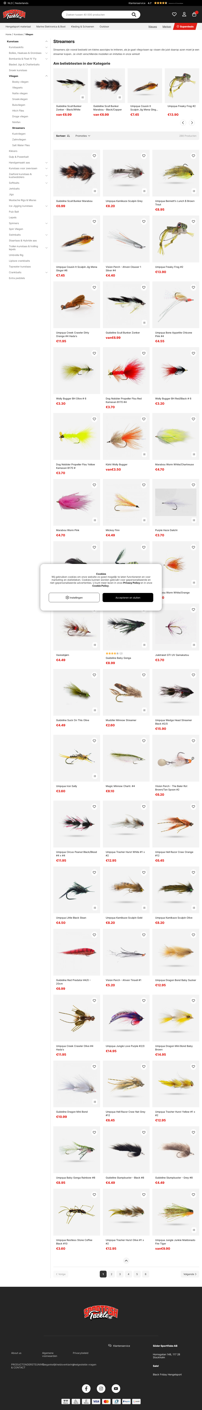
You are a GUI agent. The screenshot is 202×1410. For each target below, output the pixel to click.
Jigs (11, 194)
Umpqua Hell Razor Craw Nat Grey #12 (125, 1113)
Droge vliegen (20, 116)
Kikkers (13, 150)
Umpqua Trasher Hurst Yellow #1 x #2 (175, 1113)
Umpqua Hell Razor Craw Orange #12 (174, 853)
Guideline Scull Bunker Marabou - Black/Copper (107, 108)
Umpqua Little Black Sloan (71, 917)
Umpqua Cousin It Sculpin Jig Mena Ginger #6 (144, 108)
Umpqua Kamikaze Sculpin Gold (124, 917)
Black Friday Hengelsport (167, 1374)
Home (8, 34)
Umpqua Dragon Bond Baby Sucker (175, 980)
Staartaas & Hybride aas (23, 240)
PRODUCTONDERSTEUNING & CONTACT (27, 1366)
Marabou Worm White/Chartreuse (174, 464)
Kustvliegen (19, 133)
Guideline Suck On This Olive (72, 720)
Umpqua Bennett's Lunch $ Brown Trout (174, 202)
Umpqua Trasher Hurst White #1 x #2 (125, 853)
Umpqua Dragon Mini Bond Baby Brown (174, 1047)
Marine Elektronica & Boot (51, 26)
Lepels (12, 217)
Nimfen (16, 122)
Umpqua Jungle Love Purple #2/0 (125, 1045)
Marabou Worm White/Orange (172, 592)
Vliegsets (17, 87)
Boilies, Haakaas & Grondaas (26, 52)
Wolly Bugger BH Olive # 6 (71, 398)
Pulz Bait (14, 211)
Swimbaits (26, 234)
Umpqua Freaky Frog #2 (182, 106)
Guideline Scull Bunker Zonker (123, 332)
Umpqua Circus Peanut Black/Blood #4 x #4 (76, 853)
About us (16, 1352)
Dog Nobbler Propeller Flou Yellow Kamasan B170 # (75, 466)
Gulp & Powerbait (19, 156)
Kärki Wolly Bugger (116, 464)
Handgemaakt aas (26, 162)
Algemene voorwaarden (49, 1354)
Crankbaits (26, 272)
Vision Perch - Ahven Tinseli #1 (123, 980)
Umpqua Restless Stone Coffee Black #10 (74, 1242)
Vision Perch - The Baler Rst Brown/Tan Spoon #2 (171, 788)
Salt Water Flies (21, 145)
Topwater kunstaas (20, 266)
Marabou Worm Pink (67, 530)
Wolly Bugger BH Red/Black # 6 (173, 398)
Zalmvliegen (19, 139)
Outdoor (104, 26)
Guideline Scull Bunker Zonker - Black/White (68, 108)
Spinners (26, 223)
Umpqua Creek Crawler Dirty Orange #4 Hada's (72, 334)
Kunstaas (18, 34)
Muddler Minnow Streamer (121, 720)
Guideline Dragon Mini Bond (72, 1111)
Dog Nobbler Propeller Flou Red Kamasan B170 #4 (124, 400)
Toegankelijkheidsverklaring (58, 1364)
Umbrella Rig (16, 254)
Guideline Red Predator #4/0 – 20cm (73, 982)
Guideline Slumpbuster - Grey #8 (174, 1177)
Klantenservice (137, 3)
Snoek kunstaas (18, 70)
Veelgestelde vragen (84, 1364)
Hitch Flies (18, 110)
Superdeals (185, 26)
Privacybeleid (80, 1352)
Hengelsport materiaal (18, 26)
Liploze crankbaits (19, 260)
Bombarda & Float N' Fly (26, 58)
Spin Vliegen (16, 228)
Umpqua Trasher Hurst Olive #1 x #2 (125, 1242)
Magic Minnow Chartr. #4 (120, 786)
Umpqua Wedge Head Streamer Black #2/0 (173, 722)
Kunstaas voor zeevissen (26, 168)
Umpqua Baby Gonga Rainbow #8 (75, 1177)
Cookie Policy (100, 585)
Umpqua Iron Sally (66, 786)
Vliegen (29, 34)
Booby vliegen (20, 81)
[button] (173, 3)
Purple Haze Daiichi (166, 530)
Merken (167, 26)
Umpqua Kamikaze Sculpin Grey (124, 200)
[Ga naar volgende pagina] (190, 1274)
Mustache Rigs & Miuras (22, 200)
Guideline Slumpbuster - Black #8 (125, 1177)
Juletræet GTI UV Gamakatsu (172, 654)
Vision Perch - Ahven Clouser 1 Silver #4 (123, 268)
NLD (17, 3)
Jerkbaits (14, 188)
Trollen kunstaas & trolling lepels (26, 248)
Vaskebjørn (62, 654)
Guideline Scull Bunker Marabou (74, 200)
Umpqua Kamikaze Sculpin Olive (173, 917)
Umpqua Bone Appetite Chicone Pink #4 (173, 334)
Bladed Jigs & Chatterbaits (24, 64)
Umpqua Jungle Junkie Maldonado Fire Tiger (175, 1242)
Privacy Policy (131, 582)
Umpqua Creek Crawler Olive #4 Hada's (74, 1047)
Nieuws (153, 26)
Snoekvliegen (20, 99)
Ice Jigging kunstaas (26, 205)
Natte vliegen (20, 93)
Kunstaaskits (26, 47)
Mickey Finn (113, 530)
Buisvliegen (18, 104)
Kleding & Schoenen (82, 26)
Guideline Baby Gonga (118, 657)
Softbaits (26, 182)
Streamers (18, 127)
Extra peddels (17, 278)
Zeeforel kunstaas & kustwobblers (26, 175)
